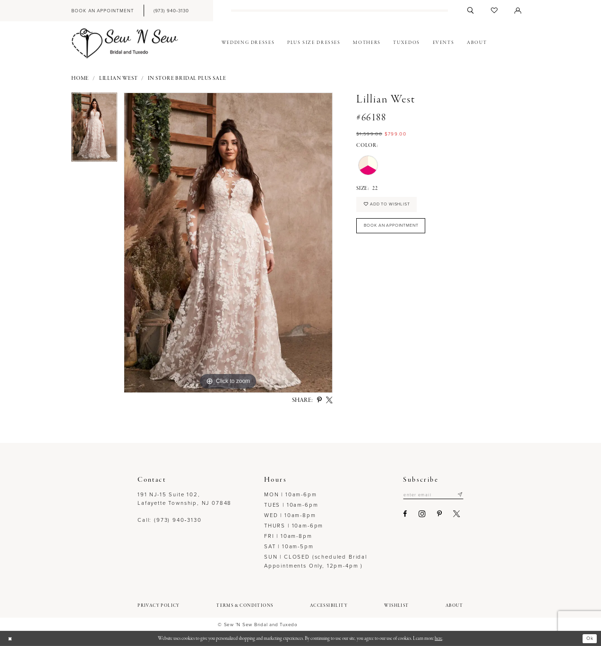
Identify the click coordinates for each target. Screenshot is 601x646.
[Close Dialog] (10, 638)
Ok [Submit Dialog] (589, 638)
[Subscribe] (460, 495)
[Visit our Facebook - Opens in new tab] (399, 514)
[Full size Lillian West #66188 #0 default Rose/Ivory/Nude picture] (228, 242)
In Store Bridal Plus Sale (187, 78)
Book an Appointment (395, 228)
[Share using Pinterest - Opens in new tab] (319, 400)
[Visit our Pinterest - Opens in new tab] (433, 514)
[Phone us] (171, 10)
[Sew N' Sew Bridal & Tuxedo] (125, 43)
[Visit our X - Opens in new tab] (451, 514)
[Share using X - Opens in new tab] (329, 400)
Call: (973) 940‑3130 (169, 520)
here (438, 638)
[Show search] (470, 10)
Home (80, 78)
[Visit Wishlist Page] (494, 10)
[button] (518, 10)
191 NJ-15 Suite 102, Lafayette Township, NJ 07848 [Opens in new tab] (184, 499)
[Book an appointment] (102, 10)
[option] (94, 130)
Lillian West (118, 78)
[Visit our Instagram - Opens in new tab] (416, 514)
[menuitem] (102, 10)
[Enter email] (430, 495)
